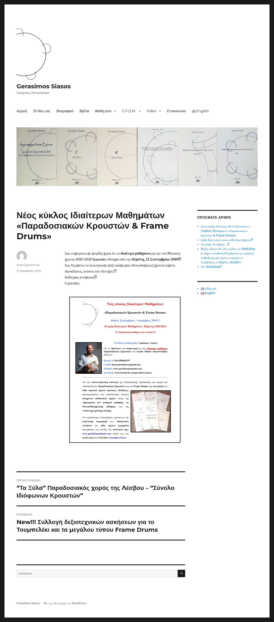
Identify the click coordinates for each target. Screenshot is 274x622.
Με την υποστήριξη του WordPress (65, 603)
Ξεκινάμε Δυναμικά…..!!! (215, 244)
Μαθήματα (103, 111)
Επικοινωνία (176, 111)
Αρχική (21, 111)
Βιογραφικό (64, 111)
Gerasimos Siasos (43, 86)
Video (151, 111)
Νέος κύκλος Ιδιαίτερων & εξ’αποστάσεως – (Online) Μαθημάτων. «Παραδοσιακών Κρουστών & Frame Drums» (226, 231)
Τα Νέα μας (41, 111)
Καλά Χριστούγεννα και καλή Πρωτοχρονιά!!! (227, 240)
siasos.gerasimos (28, 265)
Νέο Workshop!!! (211, 267)
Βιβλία (84, 111)
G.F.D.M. (129, 111)
